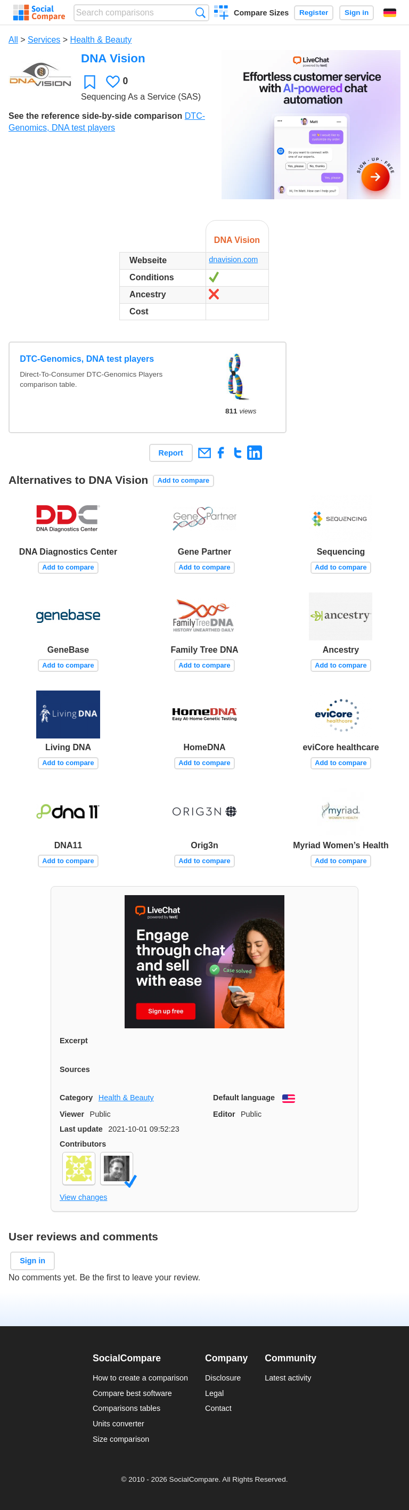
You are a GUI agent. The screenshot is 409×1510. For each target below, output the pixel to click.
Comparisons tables (126, 1408)
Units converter (118, 1423)
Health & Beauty (101, 39)
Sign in (357, 13)
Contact (218, 1408)
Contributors (83, 1144)
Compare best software (132, 1393)
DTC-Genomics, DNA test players (87, 358)
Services (44, 39)
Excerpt (74, 1040)
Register (313, 13)
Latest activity (288, 1378)
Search (200, 12)
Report (171, 453)
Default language (244, 1097)
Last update (81, 1129)
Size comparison (121, 1439)
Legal (214, 1393)
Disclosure (223, 1378)
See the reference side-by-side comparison (95, 115)
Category (76, 1097)
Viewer (72, 1114)
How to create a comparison (140, 1378)
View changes (83, 1197)
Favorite (90, 82)
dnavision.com (233, 259)
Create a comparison (221, 14)
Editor (224, 1114)
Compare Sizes (261, 13)
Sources (75, 1069)
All (13, 39)
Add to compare (183, 480)
